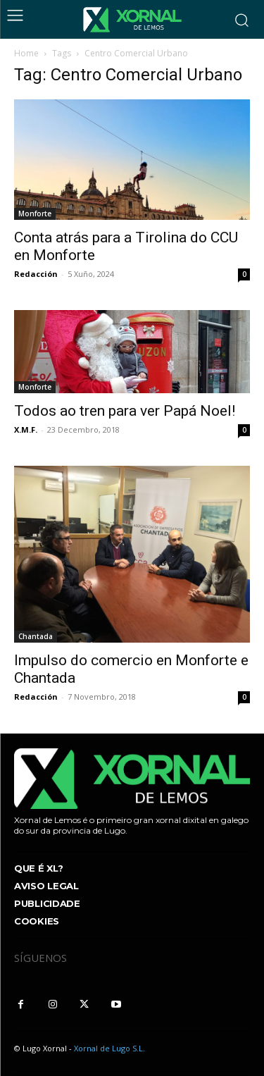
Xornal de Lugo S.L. (109, 1048)
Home (26, 53)
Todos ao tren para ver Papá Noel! (124, 410)
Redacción (36, 273)
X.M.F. (25, 429)
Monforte (34, 213)
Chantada (35, 636)
